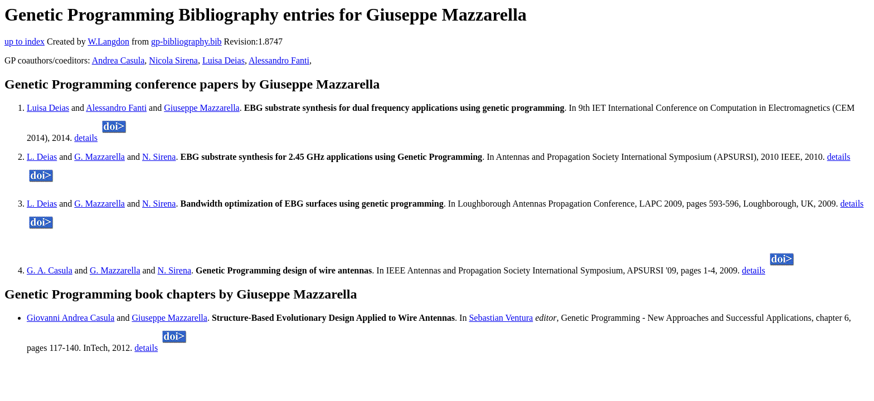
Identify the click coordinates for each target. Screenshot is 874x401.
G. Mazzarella (99, 157)
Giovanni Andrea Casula (70, 317)
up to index (24, 41)
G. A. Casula (49, 270)
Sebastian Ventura (501, 317)
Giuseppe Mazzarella (201, 108)
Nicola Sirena (173, 60)
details (86, 138)
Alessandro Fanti (279, 60)
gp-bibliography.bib (186, 41)
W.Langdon (108, 41)
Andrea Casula (118, 60)
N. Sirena (159, 157)
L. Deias (42, 157)
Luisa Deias (223, 60)
